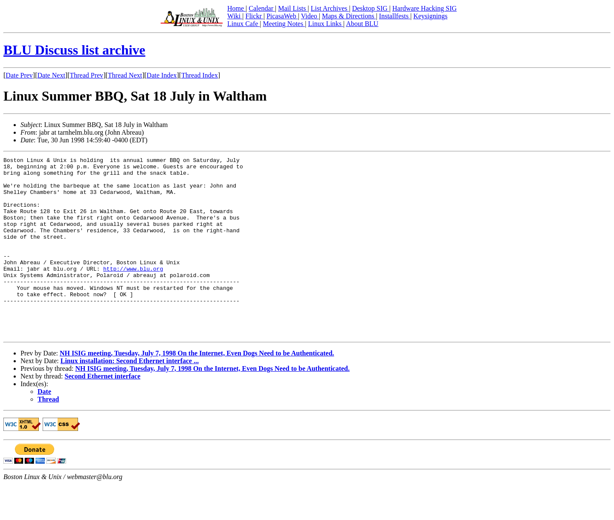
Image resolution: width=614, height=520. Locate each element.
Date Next (51, 75)
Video (310, 16)
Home (236, 8)
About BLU (362, 23)
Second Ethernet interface (103, 412)
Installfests (394, 16)
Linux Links (325, 23)
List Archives (330, 8)
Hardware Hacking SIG (424, 8)
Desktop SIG (370, 8)
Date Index (162, 75)
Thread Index (199, 75)
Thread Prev (86, 75)
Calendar (262, 8)
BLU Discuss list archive (74, 50)
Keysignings (430, 16)
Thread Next (125, 75)
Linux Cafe (243, 23)
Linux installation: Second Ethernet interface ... (130, 396)
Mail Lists (292, 8)
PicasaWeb (282, 16)
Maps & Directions (349, 16)
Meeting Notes (284, 23)
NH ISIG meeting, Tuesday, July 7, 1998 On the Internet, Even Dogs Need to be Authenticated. (197, 389)
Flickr (254, 16)
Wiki (234, 16)
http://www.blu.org (133, 291)
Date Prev (19, 75)
